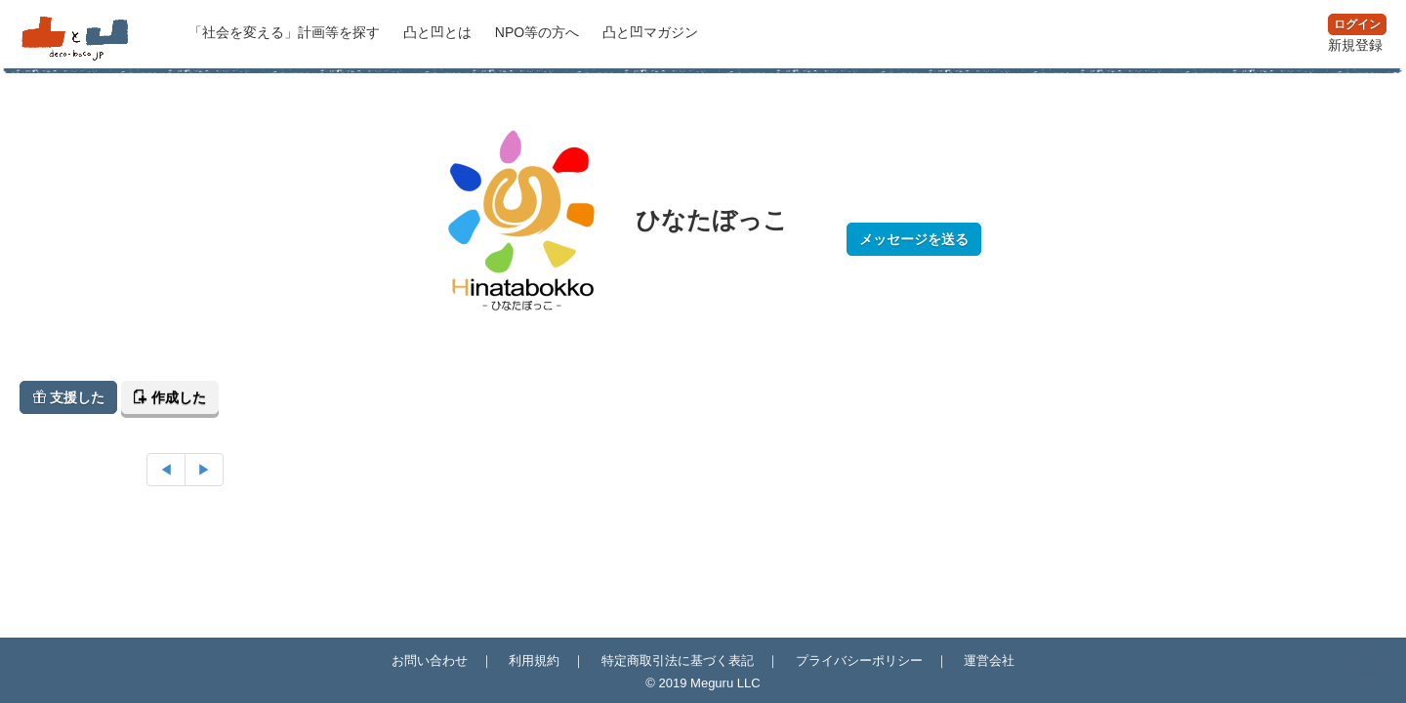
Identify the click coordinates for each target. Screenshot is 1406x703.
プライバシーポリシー (859, 660)
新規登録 (1355, 45)
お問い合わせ (430, 660)
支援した (68, 397)
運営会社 (989, 660)
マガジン (650, 32)
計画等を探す (286, 32)
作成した (170, 397)
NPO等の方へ (539, 32)
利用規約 (534, 660)
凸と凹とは (439, 32)
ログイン (1357, 24)
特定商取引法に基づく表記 (677, 660)
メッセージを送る (914, 239)
